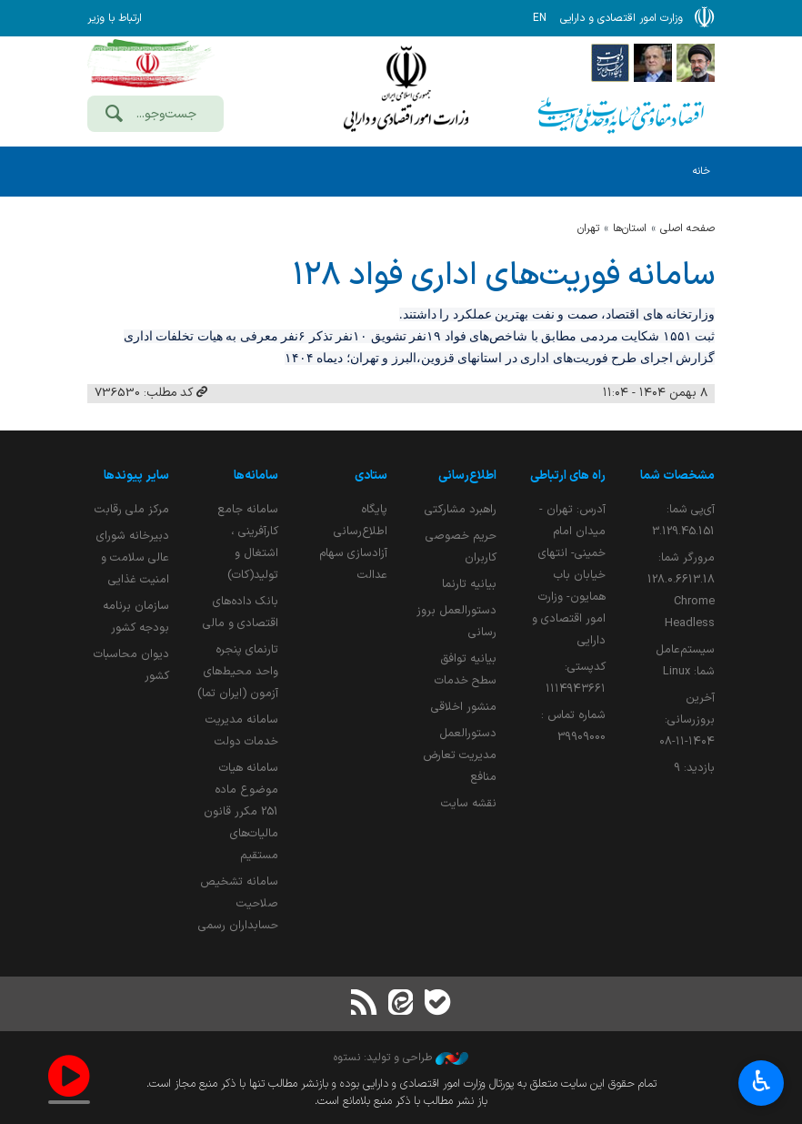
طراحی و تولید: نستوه (401, 1057)
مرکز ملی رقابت (132, 509)
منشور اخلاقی (463, 706)
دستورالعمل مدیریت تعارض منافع (459, 754)
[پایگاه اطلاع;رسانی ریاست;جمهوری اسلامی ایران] (653, 62)
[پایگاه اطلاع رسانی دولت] (610, 62)
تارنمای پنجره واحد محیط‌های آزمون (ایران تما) (237, 671)
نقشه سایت (468, 803)
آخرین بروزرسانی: (687, 719)
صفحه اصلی (687, 228)
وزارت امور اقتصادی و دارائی (405, 88)
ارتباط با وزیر (114, 18)
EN (539, 18)
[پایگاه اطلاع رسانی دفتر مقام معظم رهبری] (696, 62)
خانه (701, 171)
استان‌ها (630, 228)
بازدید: (694, 767)
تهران (588, 228)
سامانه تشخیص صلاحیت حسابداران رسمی (238, 903)
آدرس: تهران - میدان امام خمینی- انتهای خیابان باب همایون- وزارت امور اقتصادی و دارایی (569, 575)
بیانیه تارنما (469, 583)
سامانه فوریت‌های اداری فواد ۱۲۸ (504, 276)
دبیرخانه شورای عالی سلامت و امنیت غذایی (132, 557)
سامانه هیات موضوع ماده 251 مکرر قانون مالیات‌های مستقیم (241, 811)
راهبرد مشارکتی (460, 509)
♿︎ (761, 1083)
